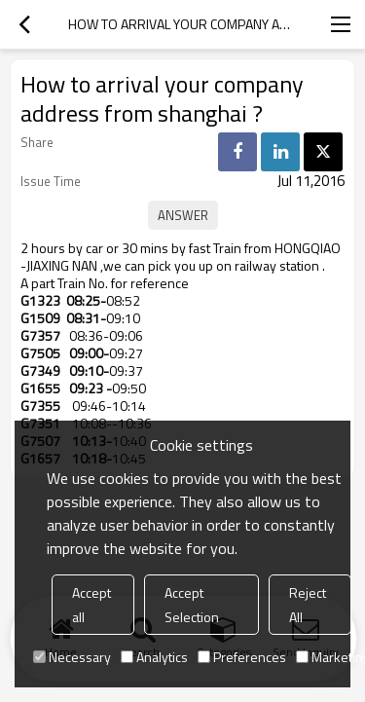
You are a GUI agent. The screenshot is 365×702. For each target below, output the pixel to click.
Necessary (72, 657)
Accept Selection (191, 604)
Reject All (307, 604)
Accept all (91, 604)
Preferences (242, 657)
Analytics (154, 657)
